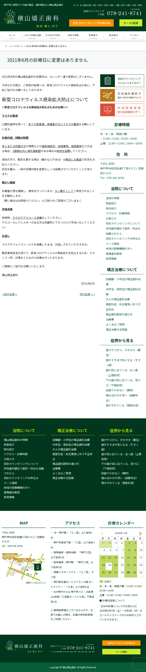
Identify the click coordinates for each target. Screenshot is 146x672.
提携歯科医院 (114, 254)
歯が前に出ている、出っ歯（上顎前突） (122, 372)
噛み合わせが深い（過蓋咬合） (122, 397)
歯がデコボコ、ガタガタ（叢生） (123, 352)
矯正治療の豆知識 (116, 329)
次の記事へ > (87, 294)
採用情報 (111, 258)
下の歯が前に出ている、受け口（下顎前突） (123, 382)
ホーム (8, 46)
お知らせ (18, 46)
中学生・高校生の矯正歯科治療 (123, 291)
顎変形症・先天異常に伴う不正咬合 (123, 306)
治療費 (110, 319)
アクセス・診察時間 (16, 454)
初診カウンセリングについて (123, 223)
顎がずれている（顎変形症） (123, 405)
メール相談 (112, 243)
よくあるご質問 (115, 324)
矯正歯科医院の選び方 (119, 314)
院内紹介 (111, 208)
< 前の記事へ (9, 294)
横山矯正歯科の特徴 (16, 440)
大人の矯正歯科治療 (118, 299)
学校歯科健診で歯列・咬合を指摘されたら (123, 231)
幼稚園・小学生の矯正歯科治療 (123, 281)
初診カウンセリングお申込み (123, 238)
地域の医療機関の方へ (119, 248)
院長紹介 (111, 203)
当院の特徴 (112, 198)
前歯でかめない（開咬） (120, 390)
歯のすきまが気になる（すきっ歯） (123, 362)
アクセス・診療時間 (118, 213)
